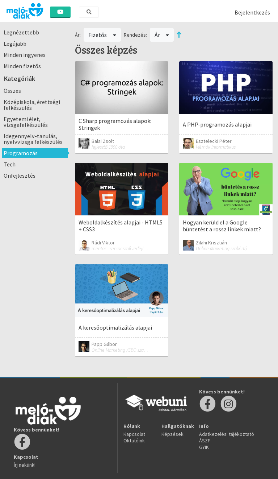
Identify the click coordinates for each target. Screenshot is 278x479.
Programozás (21, 153)
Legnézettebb (21, 32)
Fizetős (102, 34)
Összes (12, 90)
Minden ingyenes (25, 54)
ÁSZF (204, 440)
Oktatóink (134, 440)
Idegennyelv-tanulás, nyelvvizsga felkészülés (33, 138)
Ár (162, 34)
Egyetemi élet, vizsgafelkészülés (26, 121)
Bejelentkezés (252, 12)
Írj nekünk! (24, 465)
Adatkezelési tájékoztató (226, 434)
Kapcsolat (134, 434)
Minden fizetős (22, 66)
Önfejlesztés (19, 175)
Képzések (172, 434)
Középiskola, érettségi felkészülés (32, 104)
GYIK (204, 447)
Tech (10, 164)
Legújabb (15, 43)
